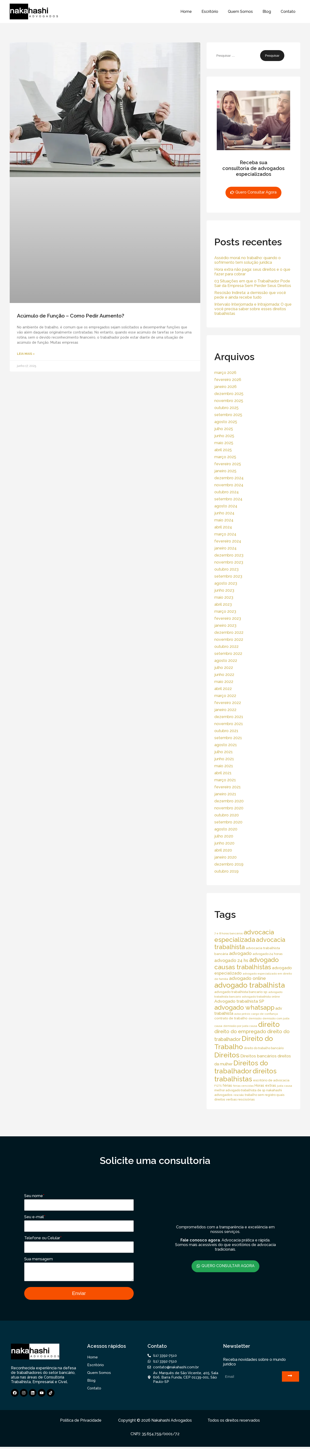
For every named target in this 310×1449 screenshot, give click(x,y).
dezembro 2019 (228, 864)
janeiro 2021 (225, 794)
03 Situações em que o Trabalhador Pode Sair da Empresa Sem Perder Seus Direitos (252, 283)
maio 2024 (223, 520)
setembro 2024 (228, 499)
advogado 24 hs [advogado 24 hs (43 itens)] (231, 960)
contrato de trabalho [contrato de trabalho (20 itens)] (231, 1018)
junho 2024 (224, 513)
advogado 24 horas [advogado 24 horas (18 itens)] (267, 954)
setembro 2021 (228, 738)
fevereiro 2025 (227, 464)
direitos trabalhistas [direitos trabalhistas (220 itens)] (245, 1075)
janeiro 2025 (225, 471)
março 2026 (225, 372)
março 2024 (225, 534)
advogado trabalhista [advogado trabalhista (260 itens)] (249, 985)
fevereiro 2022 (227, 702)
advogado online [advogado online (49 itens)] (247, 978)
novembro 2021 (228, 723)
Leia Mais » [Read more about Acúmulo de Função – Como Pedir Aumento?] (26, 354)
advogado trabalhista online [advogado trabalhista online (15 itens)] (261, 996)
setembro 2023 (228, 576)
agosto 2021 (225, 745)
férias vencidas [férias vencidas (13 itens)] (243, 1085)
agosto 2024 (225, 506)
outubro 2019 (226, 871)
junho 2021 (224, 759)
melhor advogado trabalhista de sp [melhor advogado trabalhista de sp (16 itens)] (239, 1090)
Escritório (210, 11)
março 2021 (225, 780)
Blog (267, 11)
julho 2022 (223, 667)
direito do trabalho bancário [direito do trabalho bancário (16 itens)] (264, 1048)
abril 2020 (223, 850)
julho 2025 (223, 428)
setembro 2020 (228, 822)
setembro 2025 (228, 414)
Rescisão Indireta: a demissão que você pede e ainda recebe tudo (250, 295)
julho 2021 (223, 752)
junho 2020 (224, 843)
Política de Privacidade (80, 1422)
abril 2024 (223, 527)
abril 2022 (223, 688)
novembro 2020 (228, 808)
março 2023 (225, 611)
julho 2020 (223, 836)
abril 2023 (223, 604)
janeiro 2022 (225, 709)
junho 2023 (224, 590)
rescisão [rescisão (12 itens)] (238, 1094)
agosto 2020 (225, 829)
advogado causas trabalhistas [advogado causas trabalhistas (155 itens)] (246, 963)
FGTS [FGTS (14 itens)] (218, 1085)
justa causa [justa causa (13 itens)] (284, 1085)
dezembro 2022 (228, 632)
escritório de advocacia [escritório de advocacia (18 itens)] (271, 1080)
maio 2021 (223, 766)
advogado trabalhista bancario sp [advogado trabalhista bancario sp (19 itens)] (240, 992)
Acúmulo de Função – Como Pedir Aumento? (70, 316)
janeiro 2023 (225, 625)
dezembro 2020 (229, 801)
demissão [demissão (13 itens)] (255, 1018)
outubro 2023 (226, 569)
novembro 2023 (228, 562)
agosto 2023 (225, 583)
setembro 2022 (228, 653)
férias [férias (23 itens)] (227, 1085)
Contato (288, 11)
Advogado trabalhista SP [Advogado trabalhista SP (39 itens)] (239, 1001)
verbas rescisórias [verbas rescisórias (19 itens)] (240, 1099)
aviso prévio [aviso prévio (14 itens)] (242, 1013)
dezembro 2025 (228, 393)
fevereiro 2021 (227, 787)
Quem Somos (240, 11)
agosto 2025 (225, 421)
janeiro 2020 (225, 857)
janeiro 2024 (225, 548)
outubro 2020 (226, 815)
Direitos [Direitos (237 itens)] (227, 1055)
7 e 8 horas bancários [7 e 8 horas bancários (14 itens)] (228, 933)
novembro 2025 (228, 400)
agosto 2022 (225, 660)
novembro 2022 (228, 639)
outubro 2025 (226, 407)
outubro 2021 (226, 730)
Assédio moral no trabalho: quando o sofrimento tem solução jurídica (247, 260)
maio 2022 (223, 681)
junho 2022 (224, 674)
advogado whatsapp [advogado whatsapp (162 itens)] (244, 1007)
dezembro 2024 (229, 478)
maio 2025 (223, 443)
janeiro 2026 (225, 386)
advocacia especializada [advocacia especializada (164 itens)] (244, 935)
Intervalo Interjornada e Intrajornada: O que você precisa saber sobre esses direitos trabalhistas (253, 309)
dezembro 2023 (228, 555)
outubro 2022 (226, 646)
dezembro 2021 (228, 716)
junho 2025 (224, 436)
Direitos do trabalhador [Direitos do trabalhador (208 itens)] (241, 1067)
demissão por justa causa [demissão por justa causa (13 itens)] (240, 1026)
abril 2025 (223, 450)
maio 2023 (223, 597)
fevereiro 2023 (227, 618)
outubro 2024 (226, 492)
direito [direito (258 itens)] (269, 1024)
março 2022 (225, 695)
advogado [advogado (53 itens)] (240, 953)
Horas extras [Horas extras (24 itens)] (265, 1085)
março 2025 (225, 457)
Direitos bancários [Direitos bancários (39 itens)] (258, 1055)
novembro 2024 (228, 485)
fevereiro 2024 (227, 541)
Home (186, 11)
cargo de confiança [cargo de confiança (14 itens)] (264, 1013)
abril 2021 (223, 773)
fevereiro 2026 (227, 379)
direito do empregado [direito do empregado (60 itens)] (240, 1031)
